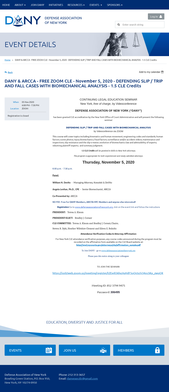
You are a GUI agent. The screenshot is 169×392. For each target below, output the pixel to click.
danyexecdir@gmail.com (82, 378)
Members (126, 350)
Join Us (69, 350)
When (16, 102)
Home (7, 59)
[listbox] (151, 72)
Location (14, 108)
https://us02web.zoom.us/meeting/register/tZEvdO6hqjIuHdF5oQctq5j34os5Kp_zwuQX (108, 273)
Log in (154, 16)
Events (15, 350)
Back (10, 72)
